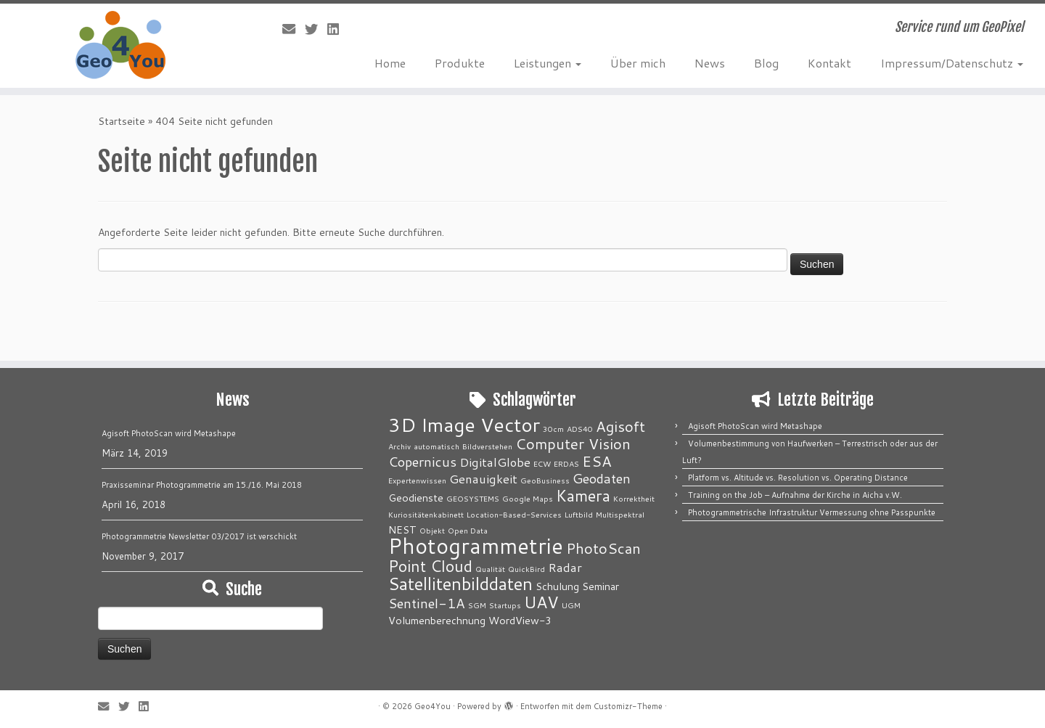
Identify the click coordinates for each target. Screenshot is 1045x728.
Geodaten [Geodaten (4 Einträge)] (602, 478)
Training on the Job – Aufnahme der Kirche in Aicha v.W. (795, 495)
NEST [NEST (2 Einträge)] (402, 529)
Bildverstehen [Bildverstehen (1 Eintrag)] (487, 446)
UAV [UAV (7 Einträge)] (541, 601)
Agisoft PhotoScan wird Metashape (169, 433)
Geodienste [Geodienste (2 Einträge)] (415, 497)
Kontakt (829, 62)
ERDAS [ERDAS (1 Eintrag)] (566, 463)
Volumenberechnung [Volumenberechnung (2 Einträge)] (436, 620)
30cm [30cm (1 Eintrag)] (553, 428)
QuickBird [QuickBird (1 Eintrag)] (526, 568)
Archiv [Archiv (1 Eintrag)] (399, 446)
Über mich (637, 62)
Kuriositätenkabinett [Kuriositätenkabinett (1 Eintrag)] (426, 514)
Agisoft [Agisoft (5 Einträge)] (620, 426)
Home (390, 62)
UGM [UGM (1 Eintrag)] (571, 605)
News (709, 62)
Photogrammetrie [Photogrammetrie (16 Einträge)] (475, 545)
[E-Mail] (293, 29)
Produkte (460, 62)
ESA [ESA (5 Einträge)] (597, 461)
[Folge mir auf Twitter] (316, 29)
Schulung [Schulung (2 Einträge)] (557, 586)
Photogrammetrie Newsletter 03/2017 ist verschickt (199, 536)
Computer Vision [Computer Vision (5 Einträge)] (573, 443)
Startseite (121, 121)
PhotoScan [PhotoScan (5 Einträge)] (603, 548)
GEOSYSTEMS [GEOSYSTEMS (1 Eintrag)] (472, 498)
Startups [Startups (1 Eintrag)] (505, 605)
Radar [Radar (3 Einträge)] (565, 567)
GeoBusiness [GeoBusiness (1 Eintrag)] (545, 480)
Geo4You (432, 706)
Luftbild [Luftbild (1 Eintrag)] (579, 514)
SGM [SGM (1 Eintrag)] (477, 605)
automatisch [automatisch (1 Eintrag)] (436, 446)
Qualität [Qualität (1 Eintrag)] (490, 568)
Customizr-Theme (628, 706)
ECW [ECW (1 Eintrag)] (542, 463)
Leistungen (547, 62)
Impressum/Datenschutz (951, 62)
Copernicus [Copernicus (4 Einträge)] (422, 461)
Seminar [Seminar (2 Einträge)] (600, 586)
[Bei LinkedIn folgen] (337, 29)
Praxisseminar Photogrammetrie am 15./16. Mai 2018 (202, 485)
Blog (766, 62)
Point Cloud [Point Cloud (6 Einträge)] (430, 566)
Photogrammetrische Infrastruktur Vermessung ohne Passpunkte (811, 512)
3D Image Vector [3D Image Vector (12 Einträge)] (464, 424)
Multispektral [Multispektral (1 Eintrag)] (620, 514)
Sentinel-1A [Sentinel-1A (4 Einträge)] (426, 603)
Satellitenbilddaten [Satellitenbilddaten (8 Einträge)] (460, 583)
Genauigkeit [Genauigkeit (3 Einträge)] (483, 478)
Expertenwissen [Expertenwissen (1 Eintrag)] (417, 480)
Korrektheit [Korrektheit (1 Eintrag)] (634, 498)
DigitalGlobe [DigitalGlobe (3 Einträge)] (494, 462)
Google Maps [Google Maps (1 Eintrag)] (527, 498)
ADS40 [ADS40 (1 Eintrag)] (580, 428)
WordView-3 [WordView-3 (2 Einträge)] (520, 620)
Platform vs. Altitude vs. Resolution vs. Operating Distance (798, 477)
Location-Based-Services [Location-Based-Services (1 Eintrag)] (514, 514)
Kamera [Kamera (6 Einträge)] (583, 495)
